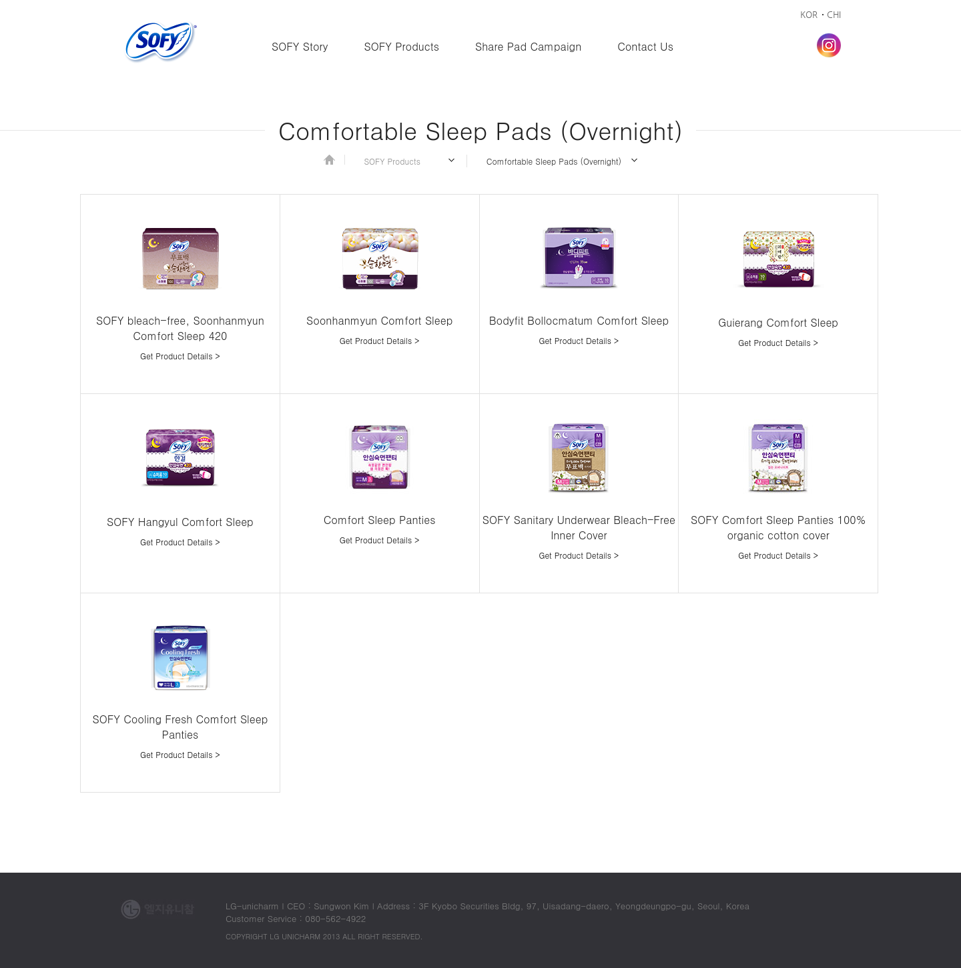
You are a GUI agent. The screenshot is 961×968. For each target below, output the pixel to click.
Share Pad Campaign (528, 46)
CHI (834, 14)
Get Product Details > (180, 355)
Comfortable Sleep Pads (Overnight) (554, 161)
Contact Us (645, 46)
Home (334, 160)
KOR (809, 14)
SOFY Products (401, 46)
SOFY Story (300, 46)
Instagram (829, 45)
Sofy (160, 42)
